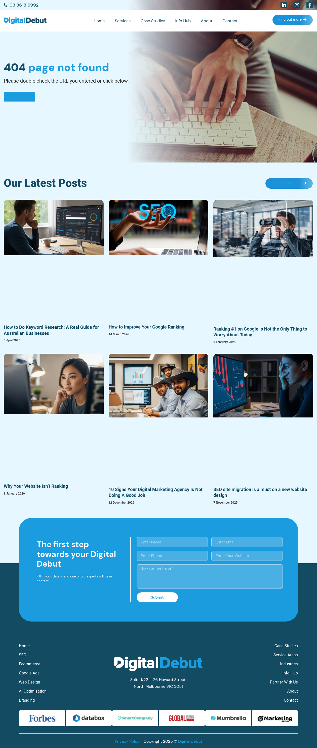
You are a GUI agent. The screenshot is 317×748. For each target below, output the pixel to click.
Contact (229, 20)
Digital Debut (190, 741)
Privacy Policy (127, 741)
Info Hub (183, 20)
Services (123, 20)
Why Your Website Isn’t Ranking (36, 486)
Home (99, 20)
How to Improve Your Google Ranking (146, 327)
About (206, 20)
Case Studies (153, 20)
